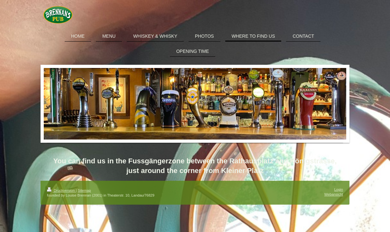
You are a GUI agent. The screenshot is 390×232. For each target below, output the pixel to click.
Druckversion (61, 190)
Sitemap (84, 190)
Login (338, 189)
